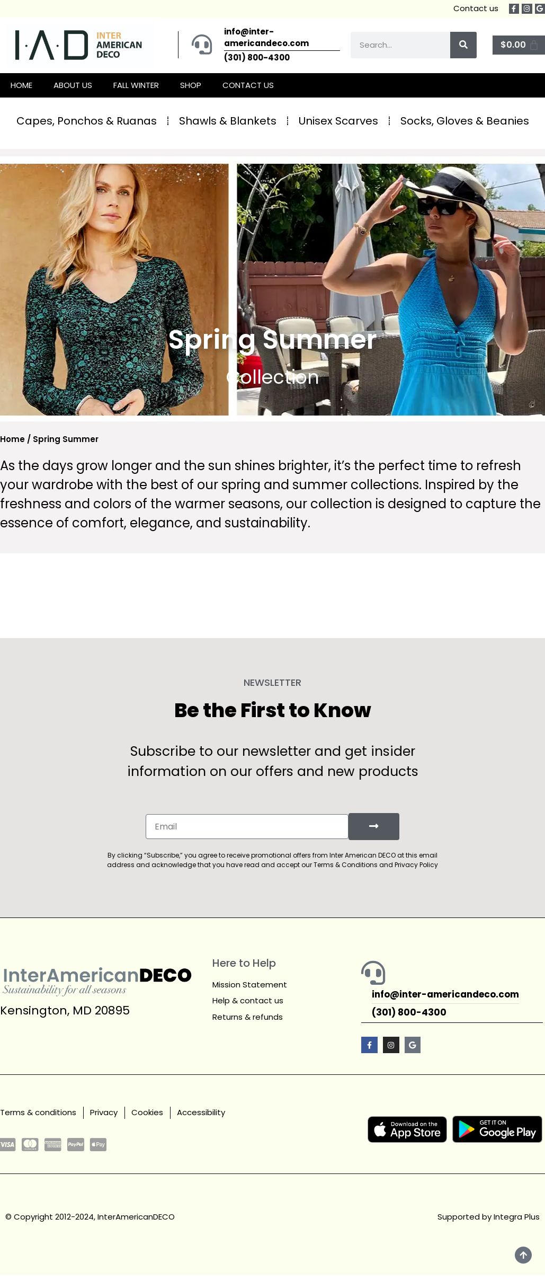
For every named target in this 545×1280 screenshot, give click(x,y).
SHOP (190, 85)
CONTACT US (248, 85)
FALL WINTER (136, 85)
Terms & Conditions (346, 864)
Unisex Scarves (338, 120)
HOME (21, 85)
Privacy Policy (416, 864)
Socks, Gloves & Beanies (464, 120)
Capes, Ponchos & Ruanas (86, 120)
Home (12, 439)
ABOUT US (72, 85)
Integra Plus (517, 1215)
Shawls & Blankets (227, 120)
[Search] (463, 45)
